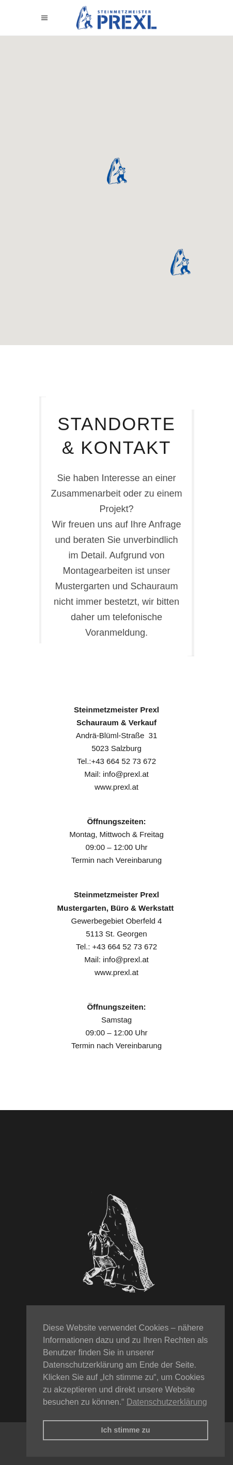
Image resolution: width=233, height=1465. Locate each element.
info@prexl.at (126, 774)
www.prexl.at (116, 786)
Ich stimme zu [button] (125, 1430)
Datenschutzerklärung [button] (167, 1402)
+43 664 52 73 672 (123, 761)
